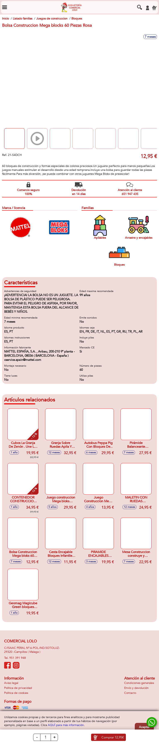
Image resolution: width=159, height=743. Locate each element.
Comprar (112, 737)
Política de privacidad (18, 688)
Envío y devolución (136, 688)
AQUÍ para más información (66, 725)
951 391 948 (17, 658)
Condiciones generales (139, 683)
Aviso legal (11, 683)
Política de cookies (16, 693)
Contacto (130, 693)
